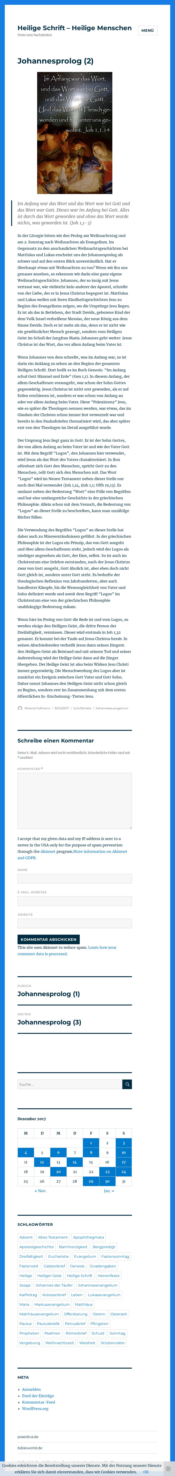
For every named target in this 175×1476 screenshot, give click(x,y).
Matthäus (84, 1304)
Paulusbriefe (48, 1324)
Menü (148, 30)
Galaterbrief (54, 1266)
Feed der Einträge (38, 1396)
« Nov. (40, 1191)
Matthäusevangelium (39, 1314)
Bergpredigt (104, 1247)
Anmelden (31, 1389)
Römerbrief (76, 1333)
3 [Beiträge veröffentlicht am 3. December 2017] (124, 1143)
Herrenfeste (109, 1276)
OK (146, 1472)
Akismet (48, 851)
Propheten (29, 1333)
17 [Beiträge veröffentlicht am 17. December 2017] (124, 1162)
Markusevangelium (52, 1304)
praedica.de (28, 1437)
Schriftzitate (82, 708)
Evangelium (85, 1256)
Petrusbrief (75, 1324)
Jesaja (24, 1285)
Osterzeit (119, 1314)
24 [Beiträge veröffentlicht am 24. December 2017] (123, 1171)
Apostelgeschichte (36, 1247)
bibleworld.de (30, 1448)
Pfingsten (99, 1324)
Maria (24, 1304)
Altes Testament (53, 1237)
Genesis (77, 1266)
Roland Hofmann (37, 708)
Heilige (25, 1276)
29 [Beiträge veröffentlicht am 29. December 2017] (91, 1181)
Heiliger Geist (49, 1276)
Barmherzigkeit (73, 1247)
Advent (26, 1237)
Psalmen (52, 1333)
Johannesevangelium (111, 708)
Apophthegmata (88, 1237)
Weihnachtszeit (59, 1343)
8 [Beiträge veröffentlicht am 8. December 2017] (91, 1152)
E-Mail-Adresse (32, 892)
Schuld (98, 1333)
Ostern (99, 1314)
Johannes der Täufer (54, 1285)
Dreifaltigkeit (31, 1256)
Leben (77, 1295)
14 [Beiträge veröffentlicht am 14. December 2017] (75, 1162)
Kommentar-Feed (38, 1402)
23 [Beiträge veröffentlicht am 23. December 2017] (107, 1171)
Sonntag (117, 1333)
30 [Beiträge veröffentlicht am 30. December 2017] (107, 1181)
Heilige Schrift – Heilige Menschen (75, 28)
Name (23, 870)
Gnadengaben (103, 1266)
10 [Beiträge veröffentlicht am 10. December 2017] (124, 1152)
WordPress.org (35, 1408)
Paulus (25, 1324)
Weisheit (87, 1343)
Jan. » (109, 1191)
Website (25, 914)
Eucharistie (58, 1256)
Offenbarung (76, 1314)
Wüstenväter (113, 1343)
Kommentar (30, 769)
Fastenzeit (29, 1266)
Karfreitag (28, 1295)
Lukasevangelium (104, 1295)
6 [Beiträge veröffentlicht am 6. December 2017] (58, 1152)
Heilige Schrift (80, 1276)
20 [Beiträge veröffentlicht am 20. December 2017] (58, 1171)
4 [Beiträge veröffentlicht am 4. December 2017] (26, 1152)
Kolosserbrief (54, 1295)
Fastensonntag (115, 1256)
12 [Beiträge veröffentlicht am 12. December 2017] (42, 1162)
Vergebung (29, 1343)
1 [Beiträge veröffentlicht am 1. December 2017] (91, 1143)
